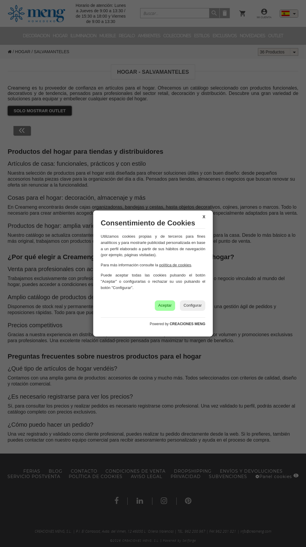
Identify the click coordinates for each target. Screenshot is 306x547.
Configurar (192, 305)
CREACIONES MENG (187, 324)
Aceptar (165, 305)
